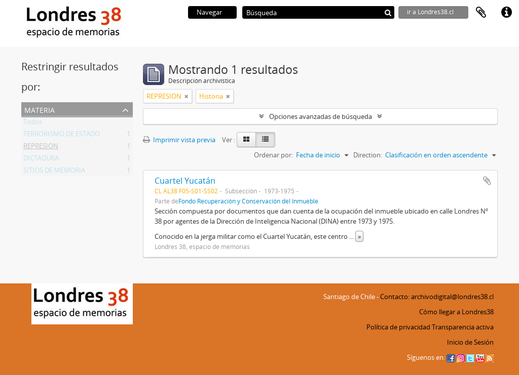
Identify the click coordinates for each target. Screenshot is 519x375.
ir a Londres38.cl (430, 12)
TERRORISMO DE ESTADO (61, 135)
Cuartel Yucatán (185, 180)
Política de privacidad (398, 326)
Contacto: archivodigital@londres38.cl (437, 296)
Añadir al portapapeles (487, 181)
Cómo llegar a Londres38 (456, 311)
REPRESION (40, 147)
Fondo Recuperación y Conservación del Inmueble (248, 201)
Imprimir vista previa (179, 139)
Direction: (367, 154)
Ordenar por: (273, 154)
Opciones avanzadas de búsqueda (320, 116)
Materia (39, 109)
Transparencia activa (463, 326)
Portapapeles (481, 12)
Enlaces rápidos (506, 12)
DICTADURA (41, 159)
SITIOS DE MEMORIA (54, 172)
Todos (32, 123)
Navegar (209, 12)
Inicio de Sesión (470, 342)
